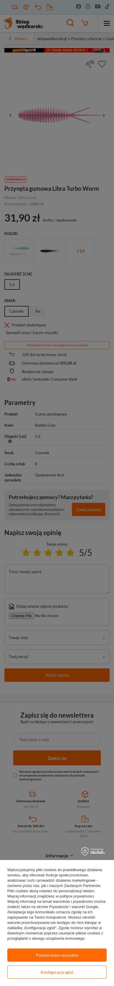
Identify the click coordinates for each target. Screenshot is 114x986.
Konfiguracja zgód (57, 972)
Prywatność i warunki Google (73, 907)
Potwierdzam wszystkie (57, 955)
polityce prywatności (77, 896)
